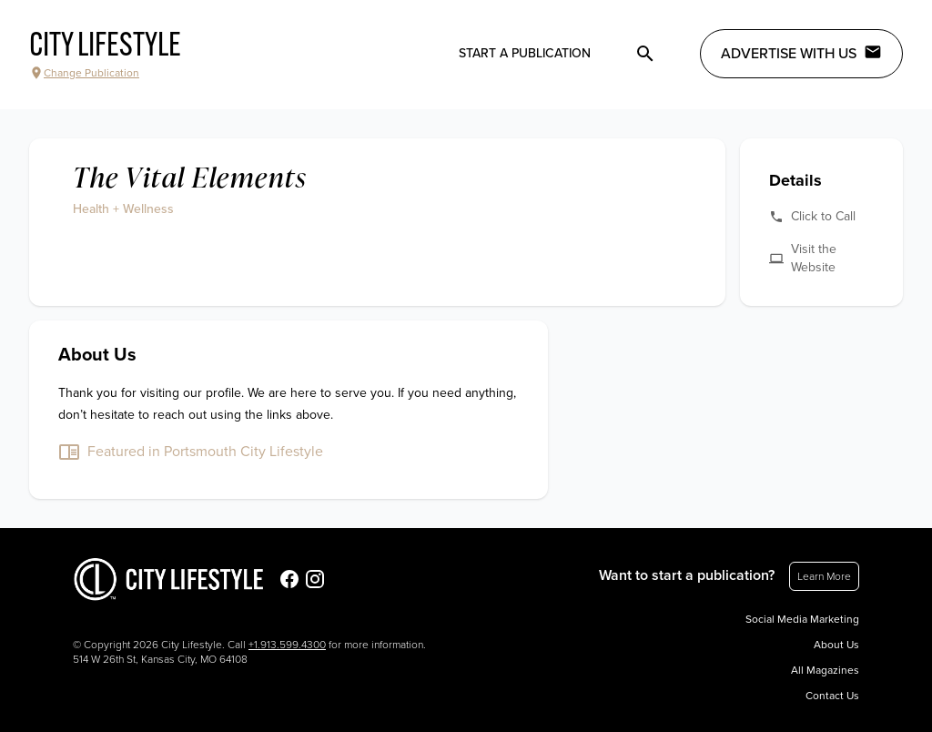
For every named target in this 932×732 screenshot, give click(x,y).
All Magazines (825, 670)
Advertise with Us (801, 53)
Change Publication (84, 73)
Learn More (824, 576)
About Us (836, 644)
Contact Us (832, 695)
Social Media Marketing (802, 619)
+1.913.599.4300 (287, 644)
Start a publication (525, 53)
